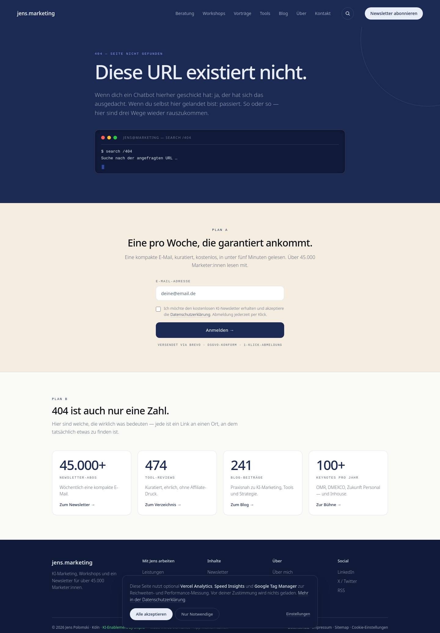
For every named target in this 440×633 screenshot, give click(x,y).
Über (301, 13)
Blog (283, 13)
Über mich (283, 572)
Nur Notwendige (197, 614)
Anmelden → (220, 330)
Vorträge (242, 13)
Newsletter (217, 572)
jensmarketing (36, 13)
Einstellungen (298, 613)
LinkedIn (346, 572)
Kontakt (323, 13)
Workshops (214, 13)
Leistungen (153, 572)
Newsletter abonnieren (393, 13)
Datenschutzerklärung (190, 314)
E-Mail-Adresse (173, 281)
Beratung (184, 13)
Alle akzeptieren (151, 614)
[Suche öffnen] (348, 13)
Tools (265, 13)
